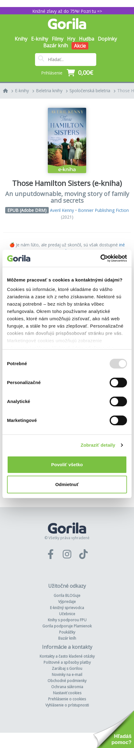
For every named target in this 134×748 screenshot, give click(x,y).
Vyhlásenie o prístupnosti (67, 705)
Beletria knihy (49, 90)
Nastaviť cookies (67, 692)
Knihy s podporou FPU (67, 620)
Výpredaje (67, 601)
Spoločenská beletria (89, 90)
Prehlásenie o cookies (67, 699)
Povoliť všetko (67, 464)
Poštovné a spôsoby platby (67, 662)
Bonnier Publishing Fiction (103, 210)
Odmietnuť (67, 484)
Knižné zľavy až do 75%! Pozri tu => (67, 11)
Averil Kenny (62, 210)
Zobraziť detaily (98, 445)
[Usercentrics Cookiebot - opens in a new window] (100, 258)
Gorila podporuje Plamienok (67, 626)
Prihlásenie (51, 73)
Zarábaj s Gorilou (67, 668)
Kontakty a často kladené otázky (67, 656)
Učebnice (67, 613)
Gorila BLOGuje (67, 595)
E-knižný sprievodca (67, 607)
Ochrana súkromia (67, 686)
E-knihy (22, 90)
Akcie (80, 45)
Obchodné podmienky (67, 680)
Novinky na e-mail (67, 674)
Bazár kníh (55, 45)
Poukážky (67, 632)
